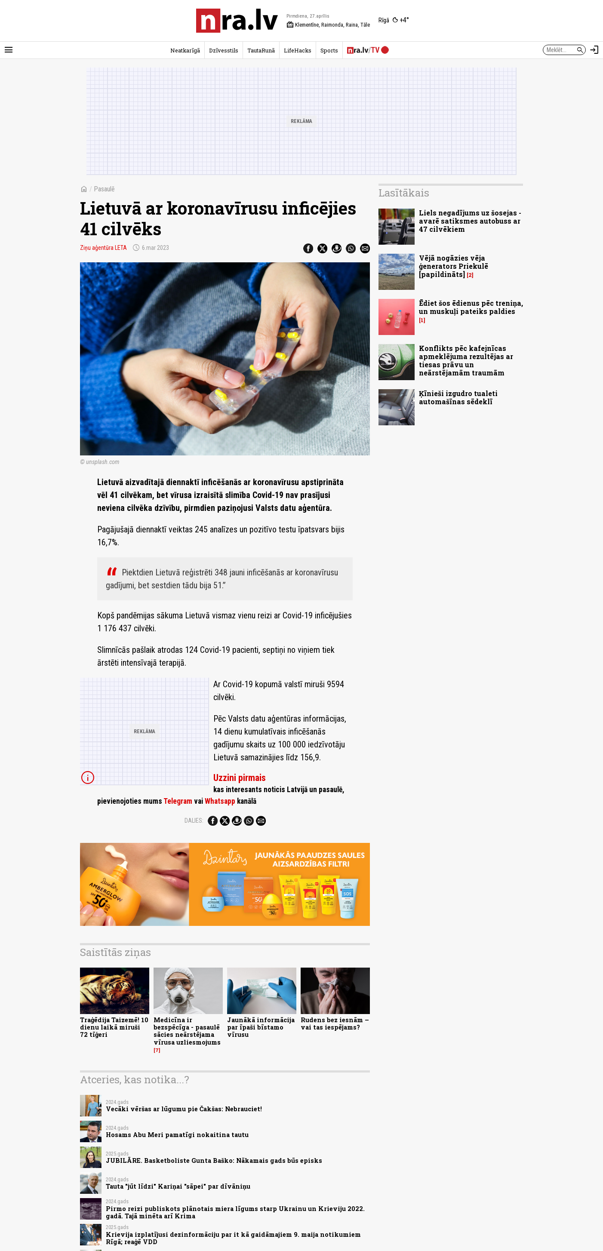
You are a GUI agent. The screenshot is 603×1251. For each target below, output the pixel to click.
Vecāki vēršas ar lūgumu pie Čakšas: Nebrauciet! (184, 1109)
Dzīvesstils (223, 50)
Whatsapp (220, 801)
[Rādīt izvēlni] (8, 49)
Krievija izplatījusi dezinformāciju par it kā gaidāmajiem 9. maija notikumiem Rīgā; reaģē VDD (233, 1238)
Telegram (177, 801)
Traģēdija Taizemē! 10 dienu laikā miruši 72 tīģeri (114, 1027)
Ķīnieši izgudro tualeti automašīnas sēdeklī (458, 397)
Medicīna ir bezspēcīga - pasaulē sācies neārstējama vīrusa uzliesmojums (187, 1031)
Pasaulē (104, 189)
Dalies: (194, 820)
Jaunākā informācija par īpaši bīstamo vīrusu (261, 1027)
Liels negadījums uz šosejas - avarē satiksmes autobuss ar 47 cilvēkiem (470, 221)
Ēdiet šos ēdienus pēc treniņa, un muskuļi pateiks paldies (471, 307)
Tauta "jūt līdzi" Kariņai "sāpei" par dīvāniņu (178, 1186)
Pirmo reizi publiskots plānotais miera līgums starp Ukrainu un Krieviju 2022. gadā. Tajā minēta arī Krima (235, 1212)
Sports (329, 50)
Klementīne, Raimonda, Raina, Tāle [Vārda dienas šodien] (328, 25)
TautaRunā (261, 50)
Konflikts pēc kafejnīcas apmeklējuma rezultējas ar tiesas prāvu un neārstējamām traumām (466, 361)
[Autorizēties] (594, 49)
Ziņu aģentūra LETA (103, 247)
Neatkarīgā (185, 50)
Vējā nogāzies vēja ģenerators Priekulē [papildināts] (453, 266)
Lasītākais (403, 193)
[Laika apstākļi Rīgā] (393, 20)
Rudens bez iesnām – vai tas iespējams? (335, 1023)
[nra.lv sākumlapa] (237, 21)
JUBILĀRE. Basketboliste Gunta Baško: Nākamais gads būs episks (214, 1160)
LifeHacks (297, 50)
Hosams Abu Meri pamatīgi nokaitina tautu (177, 1135)
